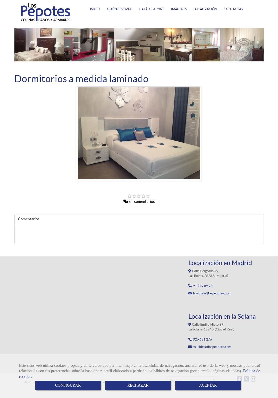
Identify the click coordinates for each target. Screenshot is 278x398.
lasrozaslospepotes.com (212, 296)
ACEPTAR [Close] (208, 385)
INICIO (95, 18)
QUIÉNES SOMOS (120, 18)
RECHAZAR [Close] (138, 385)
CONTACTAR (233, 18)
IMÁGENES (179, 18)
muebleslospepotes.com (212, 349)
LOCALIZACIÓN (205, 18)
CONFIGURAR (68, 385)
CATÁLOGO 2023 (151, 18)
